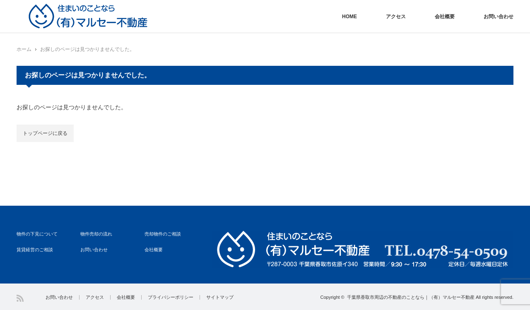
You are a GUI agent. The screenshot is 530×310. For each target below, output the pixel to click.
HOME (349, 16)
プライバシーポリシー (170, 297)
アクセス (396, 16)
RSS (20, 298)
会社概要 (445, 16)
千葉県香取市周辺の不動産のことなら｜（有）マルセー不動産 (411, 297)
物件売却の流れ (96, 233)
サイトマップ (220, 297)
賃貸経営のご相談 (35, 249)
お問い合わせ (498, 16)
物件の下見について (37, 233)
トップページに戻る (45, 133)
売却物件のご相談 (163, 233)
